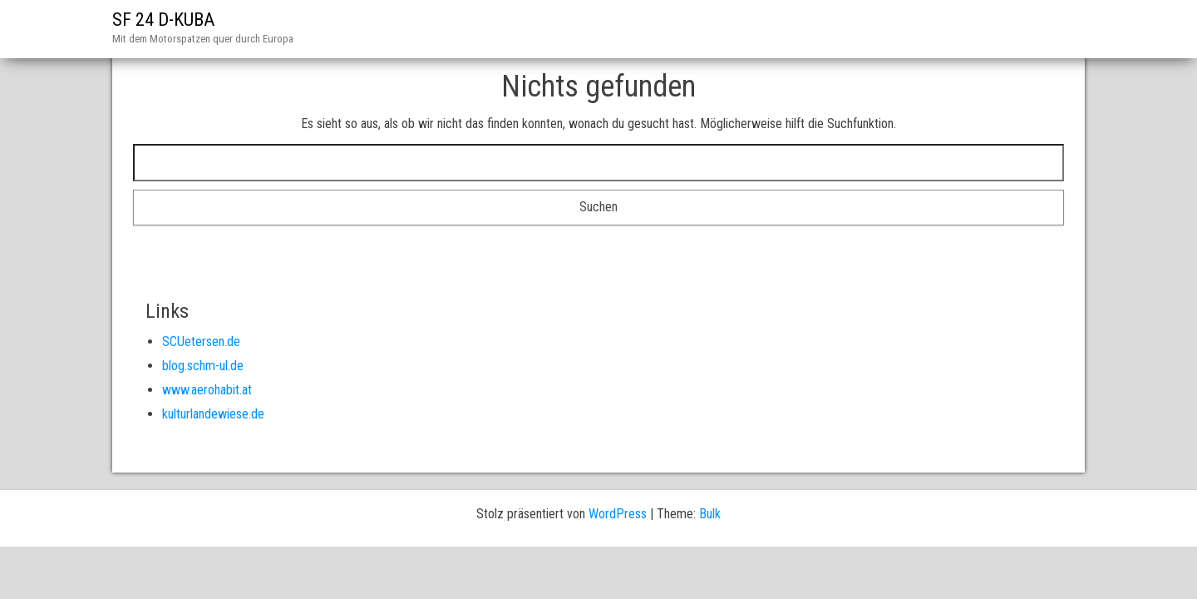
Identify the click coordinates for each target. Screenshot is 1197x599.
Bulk (710, 514)
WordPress (618, 514)
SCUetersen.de (201, 341)
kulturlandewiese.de (213, 414)
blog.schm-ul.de (203, 366)
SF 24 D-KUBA (163, 19)
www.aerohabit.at (207, 390)
